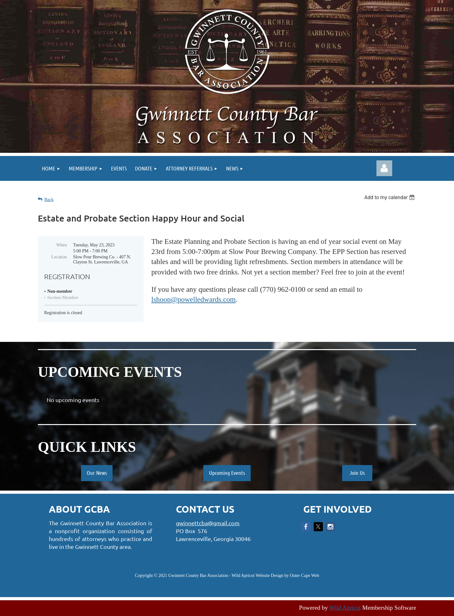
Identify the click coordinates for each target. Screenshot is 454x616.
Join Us (357, 472)
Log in (384, 168)
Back (49, 199)
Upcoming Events (227, 472)
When (61, 245)
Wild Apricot (345, 607)
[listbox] (390, 197)
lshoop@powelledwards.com (193, 299)
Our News (97, 472)
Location (59, 257)
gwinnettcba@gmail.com (208, 523)
